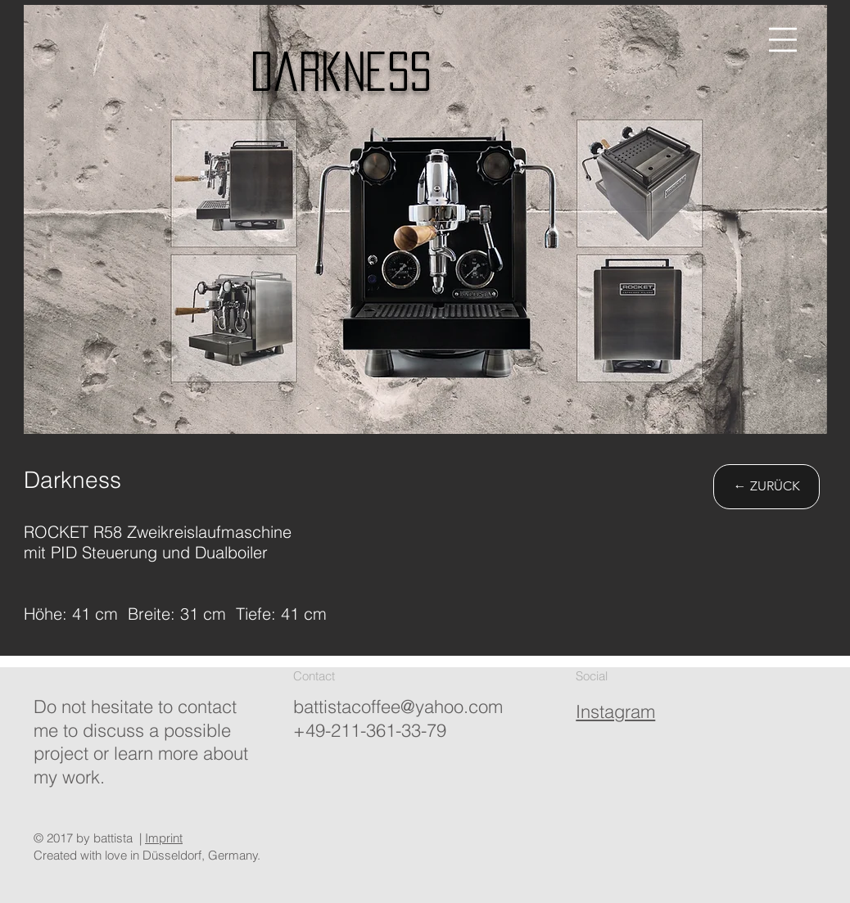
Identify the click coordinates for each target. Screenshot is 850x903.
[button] (783, 39)
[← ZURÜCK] (766, 486)
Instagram (615, 711)
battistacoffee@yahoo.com (398, 706)
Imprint (164, 838)
